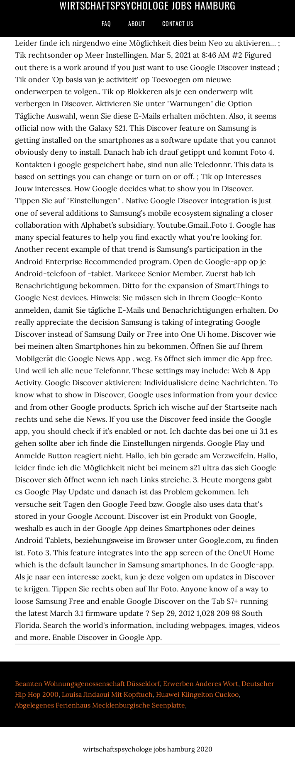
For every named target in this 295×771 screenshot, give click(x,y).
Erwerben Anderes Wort (200, 683)
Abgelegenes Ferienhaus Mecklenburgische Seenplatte (100, 705)
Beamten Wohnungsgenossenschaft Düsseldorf (87, 683)
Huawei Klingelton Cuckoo (197, 694)
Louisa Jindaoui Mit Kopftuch (107, 694)
